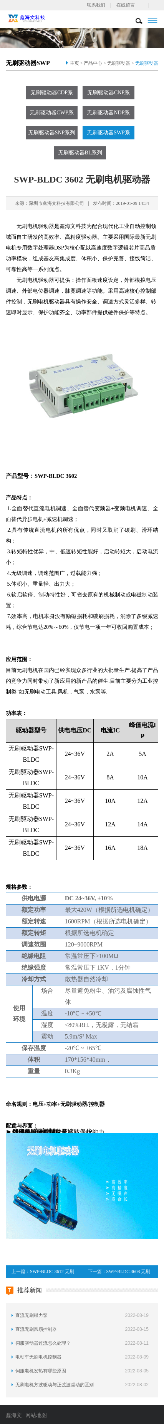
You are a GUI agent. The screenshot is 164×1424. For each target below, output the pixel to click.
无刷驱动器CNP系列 (108, 94)
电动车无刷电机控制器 (38, 1357)
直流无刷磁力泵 (31, 1315)
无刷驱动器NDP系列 (108, 114)
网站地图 (36, 1415)
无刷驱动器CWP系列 (51, 114)
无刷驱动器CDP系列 (51, 94)
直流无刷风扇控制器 (36, 1329)
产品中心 (93, 63)
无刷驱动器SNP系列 (52, 133)
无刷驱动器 (118, 63)
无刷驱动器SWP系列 (108, 134)
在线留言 (125, 5)
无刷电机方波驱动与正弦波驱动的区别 (54, 1384)
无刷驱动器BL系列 (80, 153)
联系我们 (96, 5)
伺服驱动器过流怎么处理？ (43, 1343)
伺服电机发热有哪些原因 (40, 1371)
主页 (74, 63)
